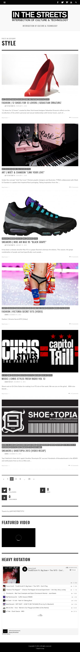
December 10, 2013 (15, 454)
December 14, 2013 (15, 315)
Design (8, 99)
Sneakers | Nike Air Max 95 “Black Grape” (24, 242)
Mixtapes (37, 375)
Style (47, 99)
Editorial (32, 445)
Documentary (23, 445)
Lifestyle (41, 99)
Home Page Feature (31, 99)
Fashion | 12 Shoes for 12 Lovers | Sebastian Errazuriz (31, 102)
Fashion (13, 99)
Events (4, 308)
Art (3, 99)
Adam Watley (9, 382)
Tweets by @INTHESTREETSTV (13, 511)
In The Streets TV (69, 445)
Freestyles (22, 375)
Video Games (37, 447)
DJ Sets (4, 375)
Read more (6, 117)
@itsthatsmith (10, 106)
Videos (67, 308)
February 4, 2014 (21, 106)
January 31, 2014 (21, 245)
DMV (9, 375)
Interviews (6, 447)
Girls (30, 308)
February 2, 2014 (21, 175)
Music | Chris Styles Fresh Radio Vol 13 (23, 378)
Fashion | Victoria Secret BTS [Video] (22, 311)
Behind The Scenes (8, 445)
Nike (24, 238)
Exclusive (5, 238)
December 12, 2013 (20, 382)
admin (6, 315)
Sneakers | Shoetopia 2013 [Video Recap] (24, 450)
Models (56, 308)
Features (20, 99)
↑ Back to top (40, 648)
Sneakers (30, 238)
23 (29, 478)
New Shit (44, 375)
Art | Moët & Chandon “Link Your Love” (23, 172)
